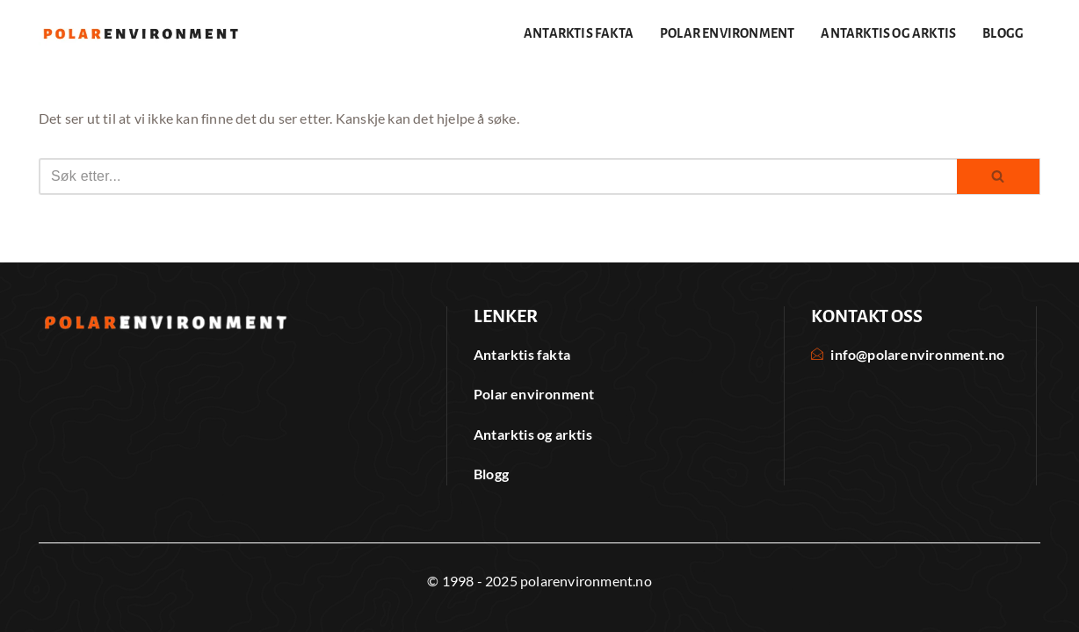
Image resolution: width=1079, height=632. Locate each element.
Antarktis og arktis (888, 33)
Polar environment (727, 33)
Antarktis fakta (579, 33)
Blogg (1003, 33)
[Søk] (498, 176)
